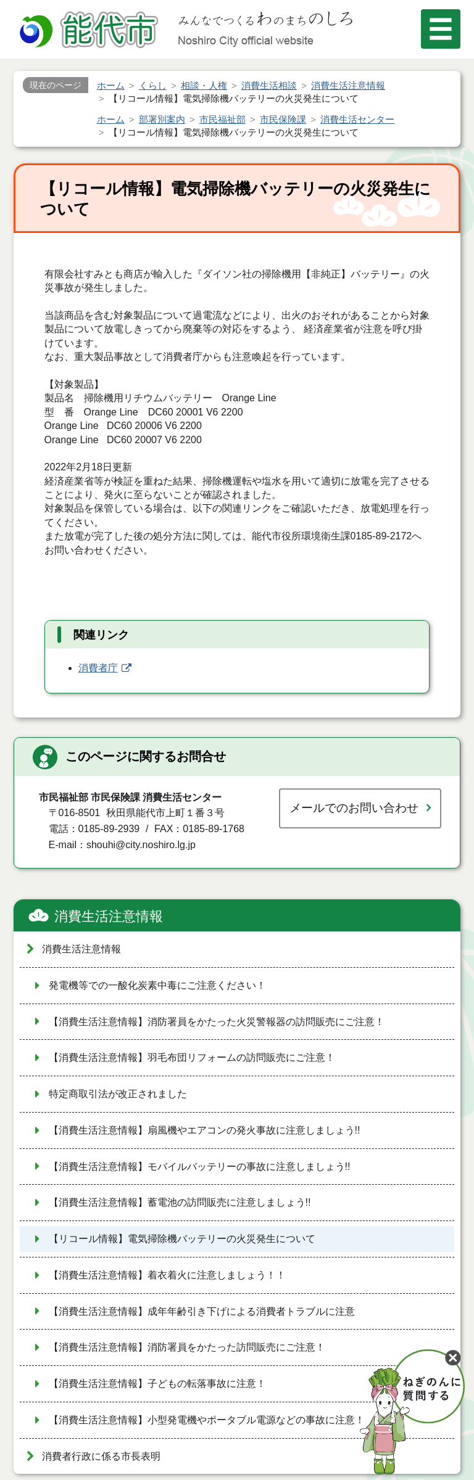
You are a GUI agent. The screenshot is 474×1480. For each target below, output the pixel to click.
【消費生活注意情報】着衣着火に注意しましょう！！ (167, 1275)
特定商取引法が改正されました (118, 1094)
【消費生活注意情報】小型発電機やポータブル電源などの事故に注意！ (207, 1420)
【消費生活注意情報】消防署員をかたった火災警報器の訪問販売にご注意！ (217, 1021)
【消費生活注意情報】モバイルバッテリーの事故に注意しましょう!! (200, 1166)
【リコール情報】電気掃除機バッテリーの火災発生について (182, 1238)
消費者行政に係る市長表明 (101, 1456)
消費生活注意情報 (108, 916)
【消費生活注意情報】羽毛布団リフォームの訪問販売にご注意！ (192, 1057)
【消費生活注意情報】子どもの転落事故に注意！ (157, 1383)
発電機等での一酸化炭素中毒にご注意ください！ (157, 985)
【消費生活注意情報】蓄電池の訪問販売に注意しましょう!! (180, 1202)
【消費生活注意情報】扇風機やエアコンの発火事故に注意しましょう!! (204, 1130)
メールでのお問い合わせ (353, 807)
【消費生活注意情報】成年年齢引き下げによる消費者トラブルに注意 (202, 1311)
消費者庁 (98, 668)
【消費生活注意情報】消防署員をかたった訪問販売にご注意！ (187, 1347)
